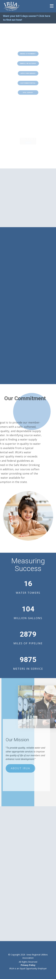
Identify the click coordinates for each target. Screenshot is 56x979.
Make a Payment (28, 53)
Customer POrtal (28, 83)
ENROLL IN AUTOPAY (28, 63)
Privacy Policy (28, 965)
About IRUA (20, 760)
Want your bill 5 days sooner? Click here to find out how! (26, 17)
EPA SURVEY (28, 92)
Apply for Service (28, 73)
